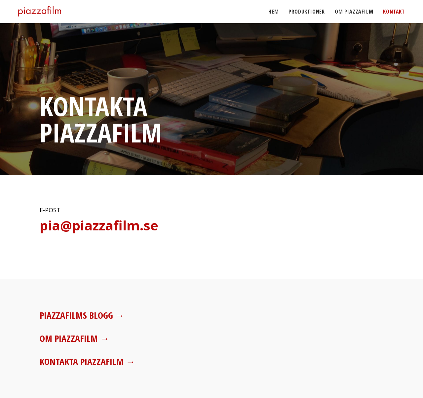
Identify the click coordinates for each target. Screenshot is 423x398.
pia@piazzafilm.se (99, 225)
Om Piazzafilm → (75, 338)
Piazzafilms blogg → (82, 315)
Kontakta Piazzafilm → (87, 361)
